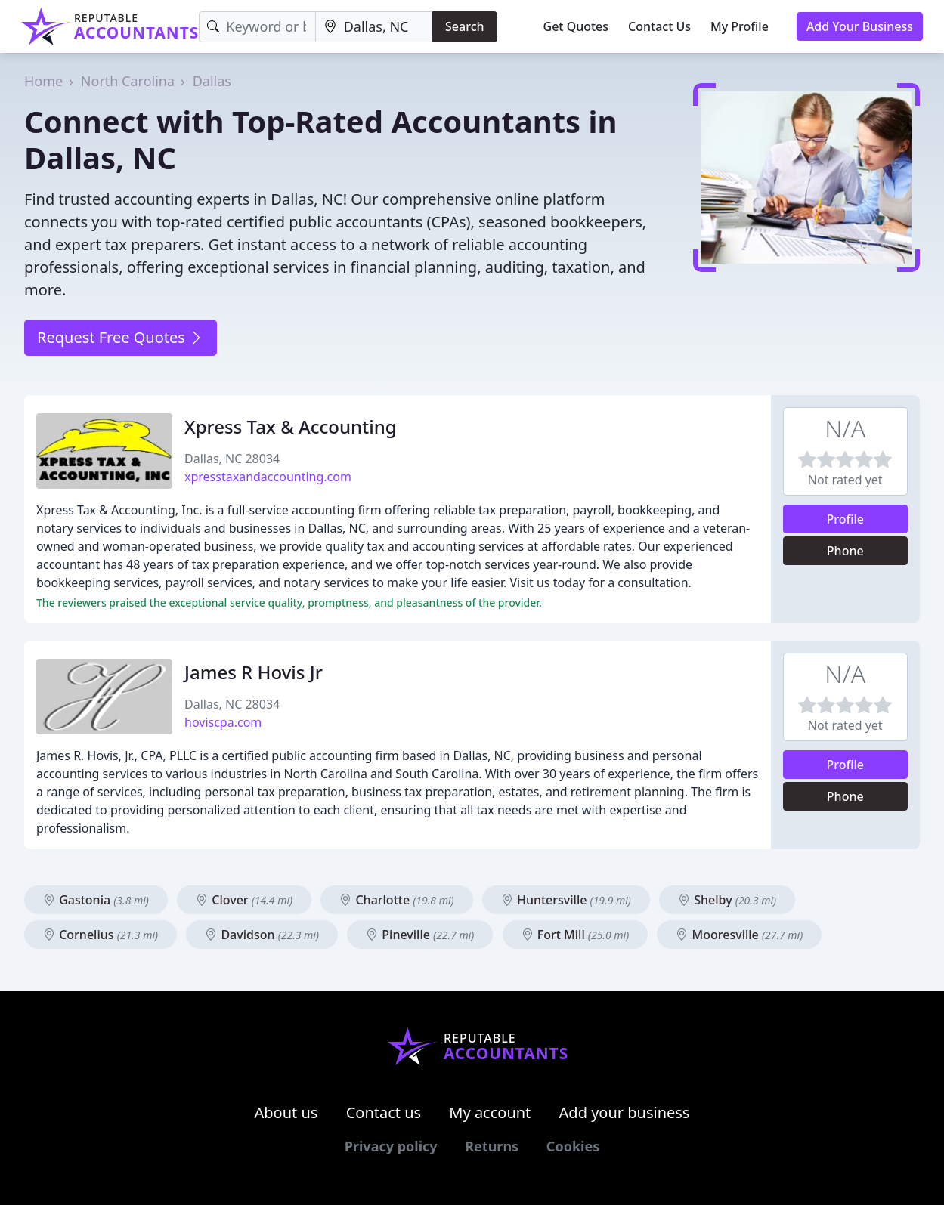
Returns (491, 1146)
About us (286, 1112)
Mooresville (739, 934)
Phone (845, 550)
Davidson (262, 934)
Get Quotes (576, 26)
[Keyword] (257, 26)
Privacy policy (391, 1146)
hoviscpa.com (223, 722)
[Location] (374, 26)
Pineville (420, 934)
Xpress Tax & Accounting (290, 426)
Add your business (624, 1112)
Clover (244, 899)
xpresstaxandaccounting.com (267, 476)
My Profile (739, 26)
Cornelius (100, 934)
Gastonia (96, 899)
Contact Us (659, 26)
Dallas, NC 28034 (232, 458)
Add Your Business (859, 26)
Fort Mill (576, 934)
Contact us (384, 1112)
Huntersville (566, 899)
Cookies (572, 1146)
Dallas (212, 81)
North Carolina (128, 81)
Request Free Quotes (120, 337)
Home (43, 81)
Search (464, 26)
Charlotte (396, 899)
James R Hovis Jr (253, 672)
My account (490, 1112)
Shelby (727, 899)
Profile (845, 519)
